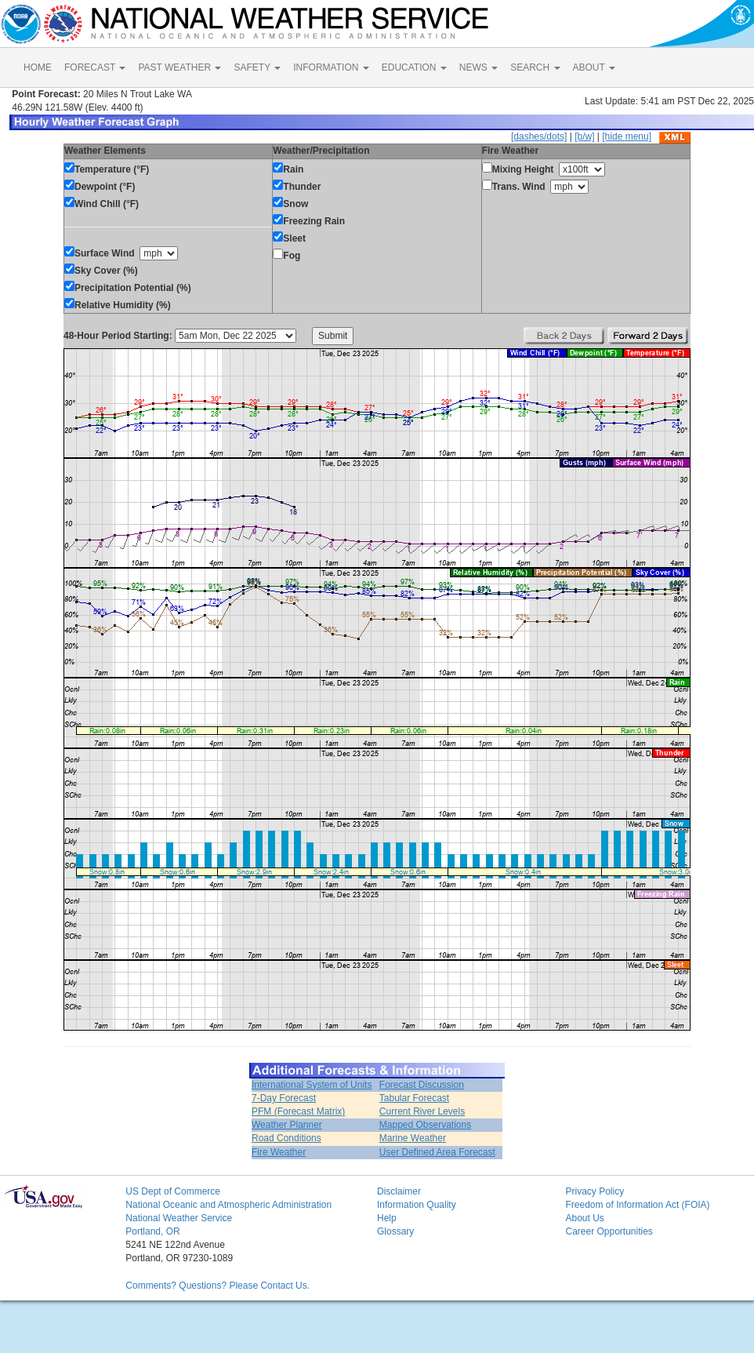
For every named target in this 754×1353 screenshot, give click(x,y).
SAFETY (257, 67)
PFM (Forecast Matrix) (298, 1111)
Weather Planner (287, 1124)
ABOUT (594, 67)
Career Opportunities (608, 1231)
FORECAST (94, 67)
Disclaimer (399, 1191)
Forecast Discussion (421, 1084)
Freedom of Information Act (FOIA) (637, 1204)
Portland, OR (152, 1231)
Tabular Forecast (414, 1098)
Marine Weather (412, 1138)
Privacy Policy (594, 1191)
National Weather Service (178, 1218)
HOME (38, 67)
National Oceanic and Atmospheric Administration (228, 1204)
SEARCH (535, 67)
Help (387, 1218)
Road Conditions (286, 1138)
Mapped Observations (425, 1124)
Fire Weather (279, 1152)
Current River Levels (422, 1111)
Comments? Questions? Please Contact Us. (217, 1285)
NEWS (478, 67)
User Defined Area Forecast (437, 1152)
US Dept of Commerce (172, 1191)
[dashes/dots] (539, 136)
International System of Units (312, 1084)
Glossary (395, 1231)
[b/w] (584, 136)
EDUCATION (414, 67)
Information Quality (416, 1204)
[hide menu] (626, 136)
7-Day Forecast (284, 1098)
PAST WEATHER (179, 67)
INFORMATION (330, 67)
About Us (584, 1218)
